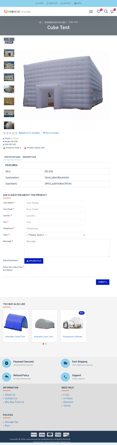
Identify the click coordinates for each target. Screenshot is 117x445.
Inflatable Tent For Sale (54, 22)
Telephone (8, 228)
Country (6, 216)
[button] (9, 129)
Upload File (34, 261)
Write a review (51, 133)
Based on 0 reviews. (29, 133)
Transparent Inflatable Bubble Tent (74, 337)
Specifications (12, 157)
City (5, 222)
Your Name (8, 203)
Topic (5, 235)
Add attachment (10, 260)
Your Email (7, 209)
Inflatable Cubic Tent (43, 337)
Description (29, 157)
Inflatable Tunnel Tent (15, 337)
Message (7, 241)
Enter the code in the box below (12, 269)
